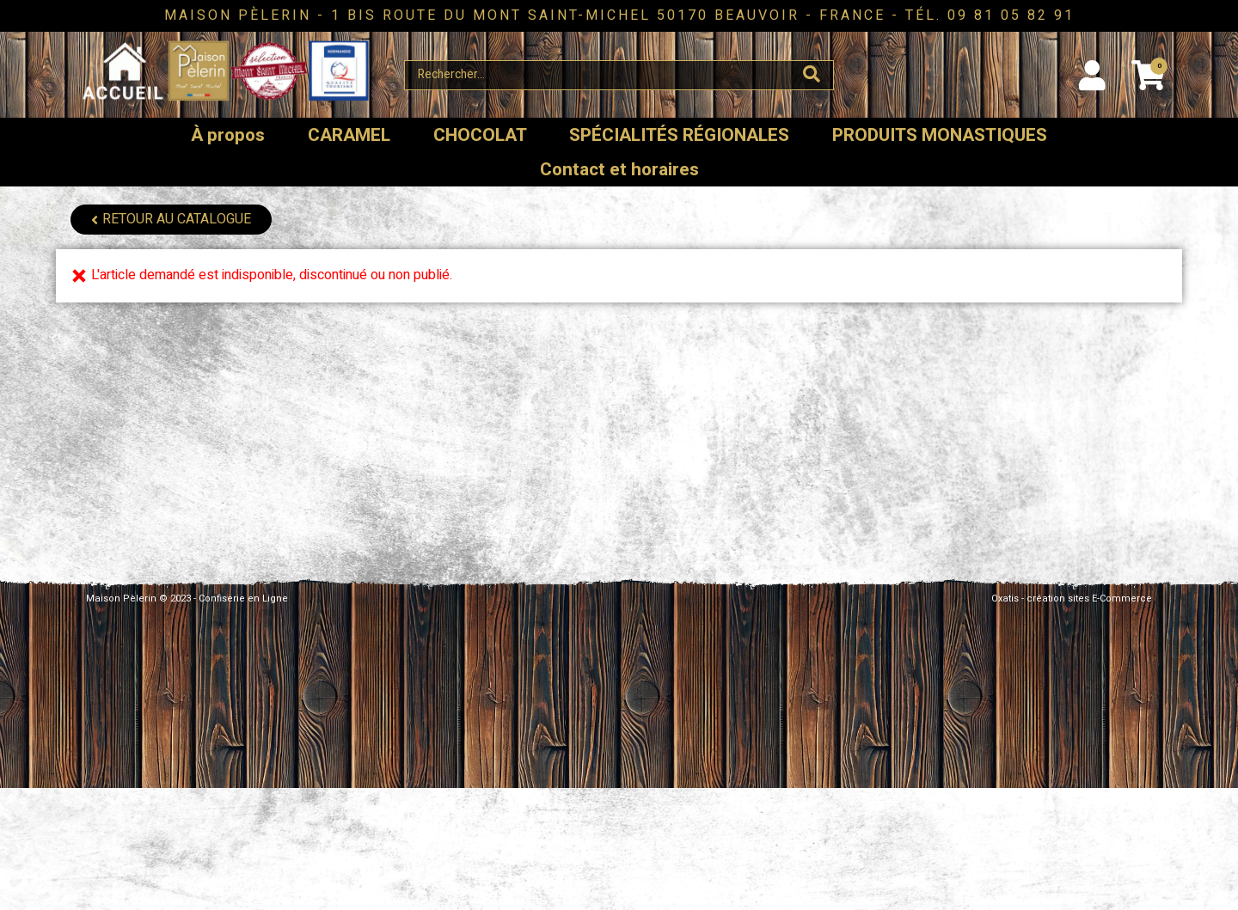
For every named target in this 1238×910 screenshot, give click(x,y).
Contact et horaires (619, 169)
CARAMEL (349, 135)
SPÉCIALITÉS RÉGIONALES (679, 135)
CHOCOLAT (480, 135)
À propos (228, 135)
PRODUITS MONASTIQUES (939, 135)
